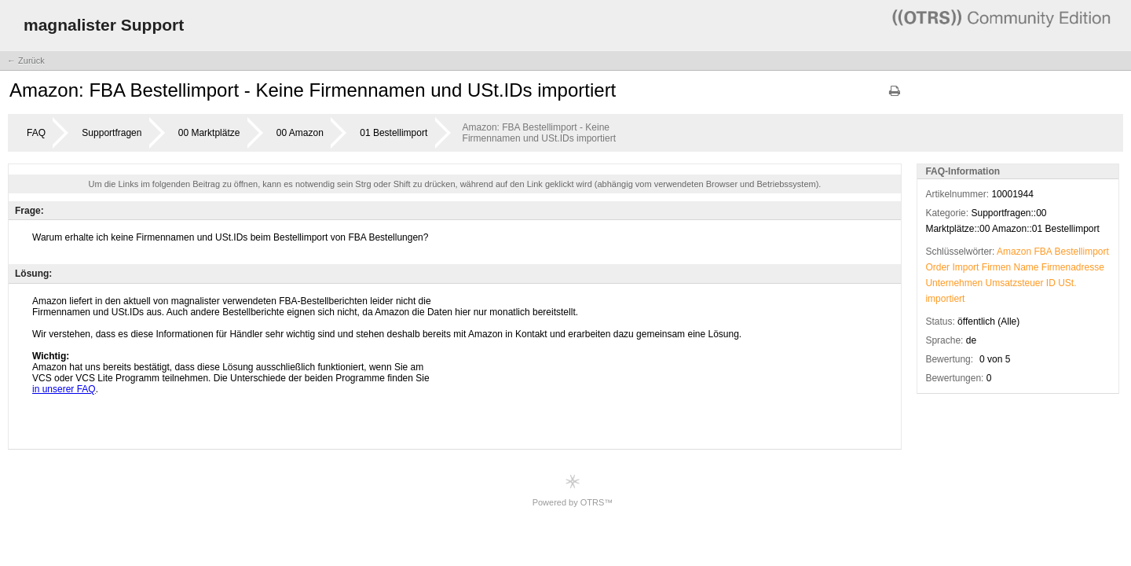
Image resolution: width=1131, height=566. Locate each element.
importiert (944, 298)
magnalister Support (104, 25)
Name (1025, 267)
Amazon (1014, 251)
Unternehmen (954, 283)
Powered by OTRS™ (573, 490)
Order (937, 267)
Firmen (996, 267)
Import (965, 267)
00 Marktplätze (209, 132)
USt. (1067, 283)
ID (1051, 283)
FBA (1043, 251)
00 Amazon (300, 132)
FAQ (36, 132)
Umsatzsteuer (1014, 283)
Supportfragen (111, 132)
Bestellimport (1082, 251)
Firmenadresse (1072, 267)
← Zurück (26, 60)
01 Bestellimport (393, 132)
